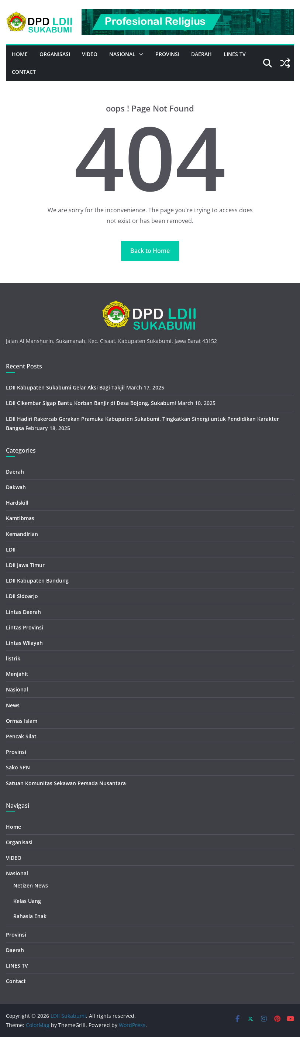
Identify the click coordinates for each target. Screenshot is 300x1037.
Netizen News (30, 885)
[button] (139, 54)
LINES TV (235, 54)
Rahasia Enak (29, 916)
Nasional (122, 54)
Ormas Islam (21, 720)
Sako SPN (18, 767)
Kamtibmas (20, 518)
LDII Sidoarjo (22, 596)
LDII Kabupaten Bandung (37, 580)
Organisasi (54, 54)
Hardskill (17, 502)
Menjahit (17, 673)
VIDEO (89, 54)
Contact (24, 71)
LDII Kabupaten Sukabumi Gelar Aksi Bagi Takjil (65, 387)
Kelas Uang (27, 900)
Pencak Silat (21, 736)
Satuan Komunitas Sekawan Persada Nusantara (66, 783)
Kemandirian (22, 534)
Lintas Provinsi (24, 627)
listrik (13, 658)
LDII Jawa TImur (25, 565)
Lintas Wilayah (24, 642)
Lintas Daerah (23, 611)
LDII (10, 549)
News (13, 705)
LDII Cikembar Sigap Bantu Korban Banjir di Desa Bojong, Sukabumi (91, 402)
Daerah (201, 54)
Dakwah (16, 487)
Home (20, 54)
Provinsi (167, 54)
